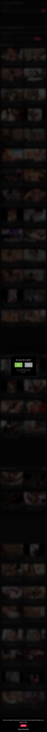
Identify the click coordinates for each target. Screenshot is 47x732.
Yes (18, 365)
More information (23, 729)
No (29, 365)
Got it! (23, 725)
